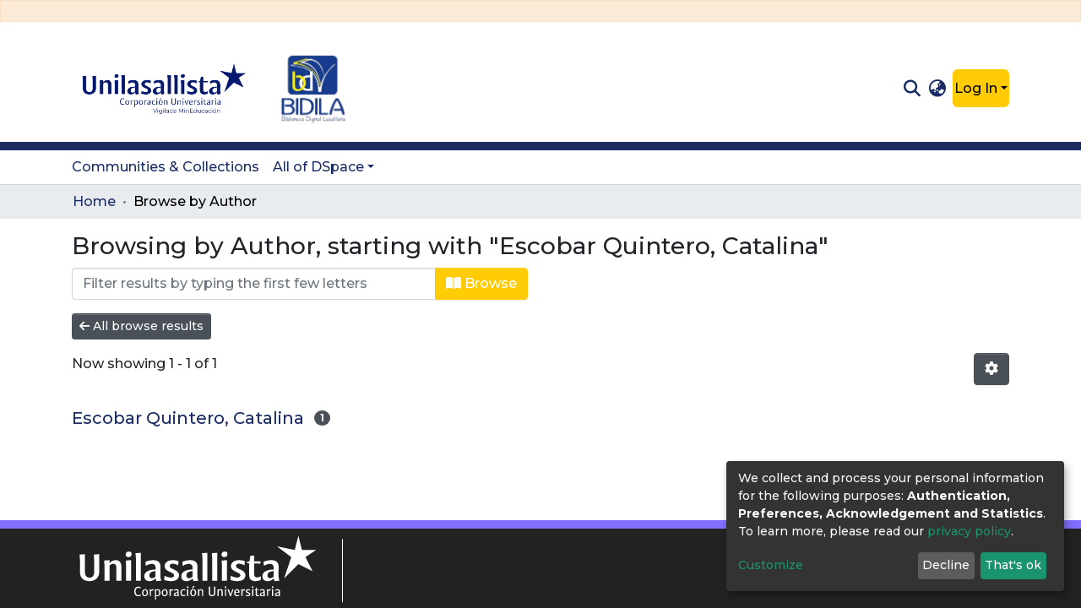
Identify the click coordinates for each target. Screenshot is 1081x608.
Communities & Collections (165, 167)
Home (94, 201)
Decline (946, 565)
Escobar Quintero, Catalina (188, 418)
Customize (770, 565)
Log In (975, 88)
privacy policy (969, 531)
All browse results (141, 326)
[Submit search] (911, 89)
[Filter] (254, 284)
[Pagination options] (991, 369)
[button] (937, 89)
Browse (481, 283)
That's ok (1013, 565)
